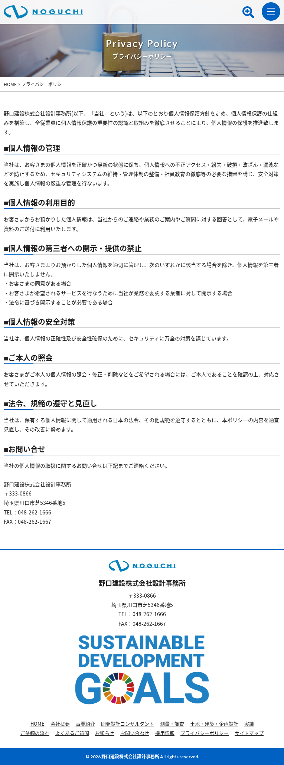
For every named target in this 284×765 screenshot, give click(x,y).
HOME (37, 723)
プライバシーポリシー (204, 732)
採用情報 (164, 732)
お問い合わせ (134, 732)
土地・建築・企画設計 (214, 723)
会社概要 (60, 723)
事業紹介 (85, 723)
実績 (249, 723)
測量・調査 (172, 723)
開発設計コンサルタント (127, 723)
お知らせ (104, 732)
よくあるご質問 (72, 732)
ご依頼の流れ (34, 732)
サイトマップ (249, 732)
